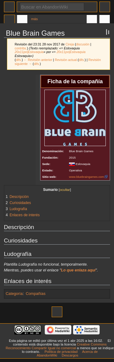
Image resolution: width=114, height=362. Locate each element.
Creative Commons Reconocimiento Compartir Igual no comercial (56, 346)
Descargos (70, 355)
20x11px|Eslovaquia (29, 52)
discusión (82, 44)
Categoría (14, 294)
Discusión (22, 20)
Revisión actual (66, 60)
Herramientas (104, 20)
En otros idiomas (92, 20)
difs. (19, 60)
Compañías (36, 294)
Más (34, 19)
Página (9, 20)
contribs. (21, 48)
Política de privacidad (61, 351)
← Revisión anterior (38, 60)
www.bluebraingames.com (86, 176)
